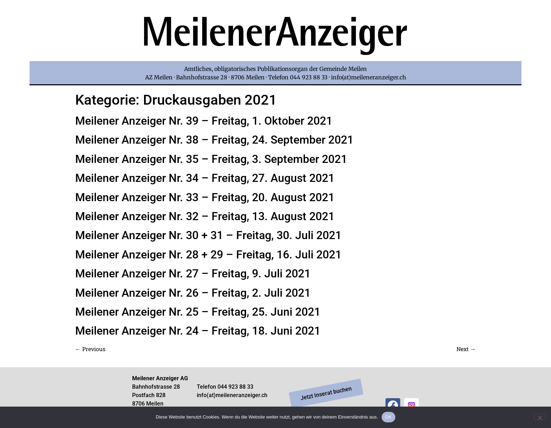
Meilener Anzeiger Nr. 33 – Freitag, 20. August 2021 (205, 197)
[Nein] (540, 417)
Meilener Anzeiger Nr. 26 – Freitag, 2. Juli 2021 (193, 292)
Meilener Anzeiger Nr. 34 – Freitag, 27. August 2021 (205, 178)
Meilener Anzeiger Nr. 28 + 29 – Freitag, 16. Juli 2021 (208, 254)
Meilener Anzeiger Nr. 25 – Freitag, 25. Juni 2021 (197, 311)
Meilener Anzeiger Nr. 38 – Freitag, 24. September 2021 (214, 139)
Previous (90, 349)
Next (466, 349)
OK (388, 417)
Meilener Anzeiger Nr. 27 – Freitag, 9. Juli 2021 (193, 273)
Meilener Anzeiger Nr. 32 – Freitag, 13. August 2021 (205, 216)
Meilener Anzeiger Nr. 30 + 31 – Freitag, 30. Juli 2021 (208, 235)
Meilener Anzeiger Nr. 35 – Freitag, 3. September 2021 (211, 159)
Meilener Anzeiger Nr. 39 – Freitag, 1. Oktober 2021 (203, 120)
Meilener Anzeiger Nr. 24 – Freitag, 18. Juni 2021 (197, 330)
